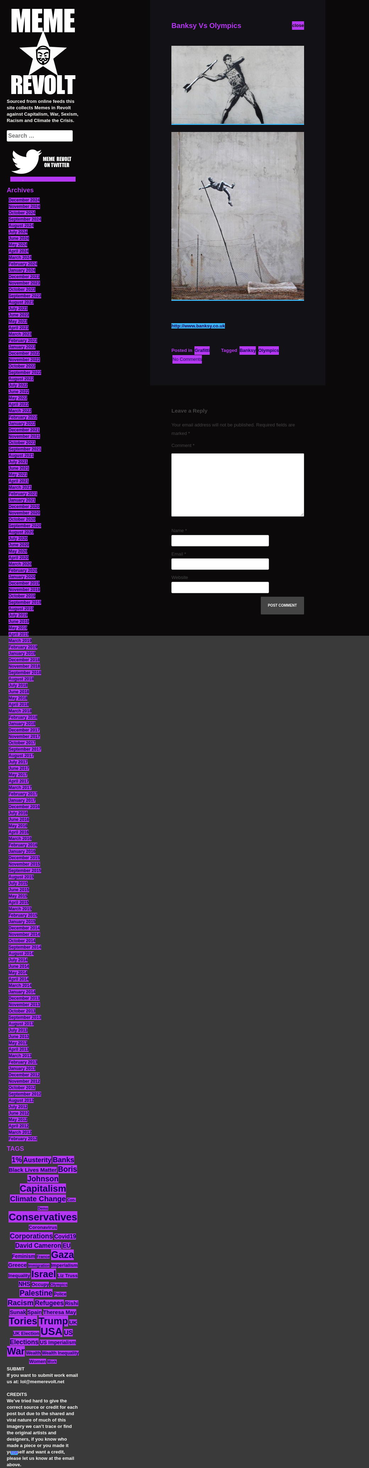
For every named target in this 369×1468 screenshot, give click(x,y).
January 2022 (22, 423)
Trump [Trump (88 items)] (53, 1320)
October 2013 (22, 1011)
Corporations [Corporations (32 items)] (31, 1236)
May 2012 (18, 1119)
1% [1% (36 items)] (17, 1160)
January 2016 (22, 851)
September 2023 (25, 295)
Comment (182, 445)
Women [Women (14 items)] (37, 1361)
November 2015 (24, 864)
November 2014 (24, 934)
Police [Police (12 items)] (60, 1294)
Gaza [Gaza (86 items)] (62, 1254)
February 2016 (23, 845)
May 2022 (18, 398)
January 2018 (22, 723)
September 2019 (25, 602)
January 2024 (22, 270)
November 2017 (24, 736)
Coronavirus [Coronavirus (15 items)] (43, 1227)
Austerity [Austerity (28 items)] (37, 1160)
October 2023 (22, 289)
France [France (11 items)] (43, 1256)
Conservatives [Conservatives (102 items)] (43, 1217)
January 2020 (22, 576)
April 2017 (19, 781)
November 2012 (24, 1081)
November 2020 (24, 513)
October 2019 (22, 596)
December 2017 (24, 730)
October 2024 (22, 212)
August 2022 (21, 378)
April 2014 (19, 979)
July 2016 (18, 813)
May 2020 (18, 551)
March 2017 (20, 787)
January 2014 (22, 991)
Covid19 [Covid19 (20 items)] (65, 1237)
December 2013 (24, 998)
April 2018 (19, 704)
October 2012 (22, 1087)
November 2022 (24, 359)
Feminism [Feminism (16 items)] (23, 1256)
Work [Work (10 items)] (51, 1361)
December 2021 (24, 429)
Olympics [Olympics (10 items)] (58, 1284)
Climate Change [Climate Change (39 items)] (38, 1198)
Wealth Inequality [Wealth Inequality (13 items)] (60, 1353)
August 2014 (21, 953)
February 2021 (23, 493)
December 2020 (24, 506)
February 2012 (23, 1138)
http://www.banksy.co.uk (198, 326)
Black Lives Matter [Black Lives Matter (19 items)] (33, 1170)
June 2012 (19, 1113)
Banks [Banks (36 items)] (63, 1160)
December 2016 (24, 806)
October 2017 (22, 742)
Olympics (268, 350)
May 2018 (18, 698)
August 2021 (21, 455)
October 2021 (22, 442)
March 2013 (20, 1055)
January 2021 (22, 500)
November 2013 (24, 1004)
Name (179, 530)
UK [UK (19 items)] (73, 1322)
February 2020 (23, 570)
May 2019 (18, 627)
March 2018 (20, 710)
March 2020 (20, 564)
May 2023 (18, 321)
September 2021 (25, 449)
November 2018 (24, 666)
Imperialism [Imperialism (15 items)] (64, 1265)
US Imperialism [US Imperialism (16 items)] (58, 1342)
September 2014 (25, 947)
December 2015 (24, 857)
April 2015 (19, 902)
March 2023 (20, 334)
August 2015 (21, 876)
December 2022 (24, 353)
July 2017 (18, 762)
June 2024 (19, 238)
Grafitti (202, 350)
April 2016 (19, 832)
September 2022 (25, 372)
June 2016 (19, 819)
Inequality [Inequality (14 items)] (19, 1275)
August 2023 (21, 302)
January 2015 (22, 921)
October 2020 (22, 519)
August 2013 (21, 1023)
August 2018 (21, 679)
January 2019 (22, 653)
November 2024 (24, 206)
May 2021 (18, 474)
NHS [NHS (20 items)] (24, 1284)
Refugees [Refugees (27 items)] (49, 1303)
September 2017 (25, 749)
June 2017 (19, 768)
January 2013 (22, 1068)
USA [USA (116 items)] (51, 1331)
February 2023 (23, 340)
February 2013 (23, 1062)
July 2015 (18, 883)
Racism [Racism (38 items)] (20, 1302)
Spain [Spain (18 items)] (34, 1312)
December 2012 (24, 1074)
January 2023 (22, 346)
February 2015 (23, 915)
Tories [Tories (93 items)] (23, 1320)
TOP (14, 1453)
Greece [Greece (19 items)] (17, 1265)
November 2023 (24, 283)
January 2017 (22, 800)
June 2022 (19, 391)
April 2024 (19, 251)
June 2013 (19, 1036)
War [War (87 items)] (16, 1351)
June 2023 (19, 315)
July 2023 (18, 308)
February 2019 (23, 647)
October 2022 (22, 366)
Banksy (247, 350)
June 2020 (19, 544)
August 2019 (21, 608)
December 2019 (24, 583)
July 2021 (18, 461)
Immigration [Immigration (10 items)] (39, 1265)
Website (179, 577)
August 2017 (21, 755)
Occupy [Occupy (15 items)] (40, 1284)
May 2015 (18, 896)
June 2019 (19, 621)
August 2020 (21, 532)
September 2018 (25, 672)
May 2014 (18, 972)
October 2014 (22, 940)
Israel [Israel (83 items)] (43, 1274)
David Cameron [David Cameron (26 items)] (38, 1245)
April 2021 (19, 481)
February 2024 (23, 263)
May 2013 (18, 1043)
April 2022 (19, 404)
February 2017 (23, 793)
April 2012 (19, 1126)
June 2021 (19, 468)
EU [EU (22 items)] (66, 1245)
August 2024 (21, 225)
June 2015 (19, 889)
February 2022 (23, 417)
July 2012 (18, 1106)
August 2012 (21, 1100)
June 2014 (19, 966)
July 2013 (18, 1030)
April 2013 (19, 1049)
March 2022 (20, 410)
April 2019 (19, 634)
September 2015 (25, 870)
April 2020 (19, 557)
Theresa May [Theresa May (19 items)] (59, 1312)
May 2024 (18, 244)
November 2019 (24, 589)
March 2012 (20, 1132)
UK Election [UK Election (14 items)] (26, 1333)
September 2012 (25, 1094)
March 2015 (20, 908)
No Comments (187, 359)
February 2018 (23, 717)
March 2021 (20, 487)
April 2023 (19, 327)
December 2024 (24, 200)
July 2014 (18, 959)
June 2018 (19, 691)
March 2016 (20, 838)
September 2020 (25, 525)
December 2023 (24, 276)
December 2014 (24, 928)
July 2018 (18, 685)
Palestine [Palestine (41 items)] (36, 1293)
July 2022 (18, 385)
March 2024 (20, 257)
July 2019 (18, 615)
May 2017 (18, 774)
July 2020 (18, 538)
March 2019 (20, 640)
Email (178, 554)
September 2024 (25, 219)
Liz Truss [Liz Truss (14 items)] (67, 1275)
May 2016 (18, 825)
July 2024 (18, 232)
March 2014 (20, 985)
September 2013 (25, 1017)
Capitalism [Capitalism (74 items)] (43, 1188)
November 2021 (24, 436)
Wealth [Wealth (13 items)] (33, 1353)
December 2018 (24, 659)
